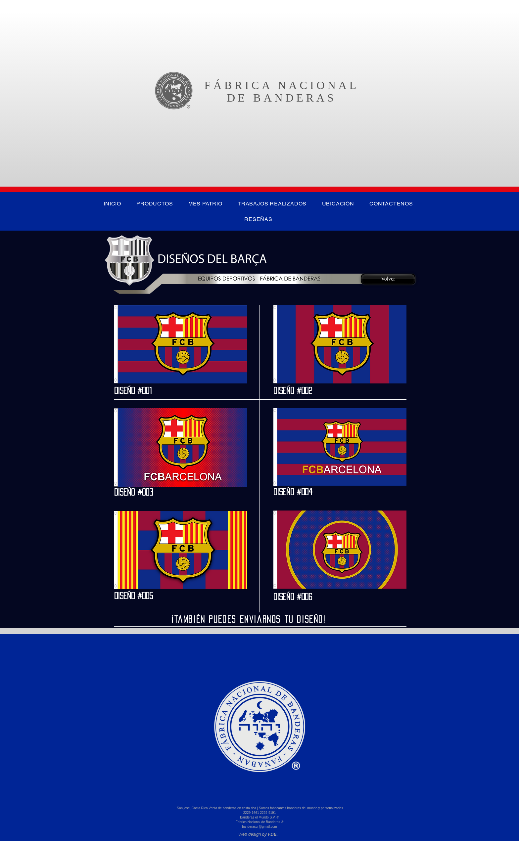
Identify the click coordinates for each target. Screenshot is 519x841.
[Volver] (388, 279)
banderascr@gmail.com (259, 826)
